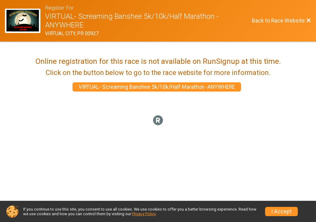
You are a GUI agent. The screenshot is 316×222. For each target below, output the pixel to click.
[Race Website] (25, 21)
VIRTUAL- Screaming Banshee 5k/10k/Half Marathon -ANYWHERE (157, 87)
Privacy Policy (144, 214)
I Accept (281, 211)
